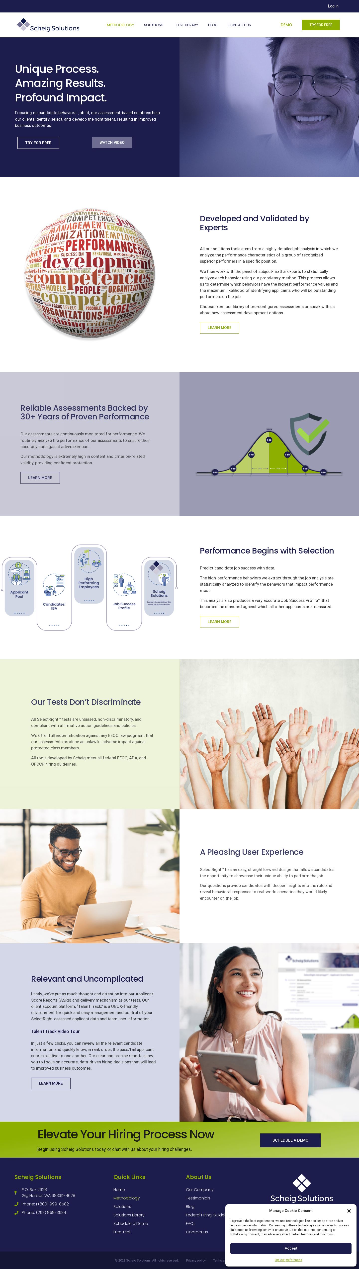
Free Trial (121, 1232)
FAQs (190, 1223)
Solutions (155, 24)
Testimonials (198, 1198)
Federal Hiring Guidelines (209, 1215)
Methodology (120, 24)
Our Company (200, 1189)
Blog (213, 24)
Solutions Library (129, 1215)
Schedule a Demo (130, 1223)
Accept (291, 1248)
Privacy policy (196, 1260)
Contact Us (239, 24)
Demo (286, 25)
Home (119, 1189)
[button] (349, 1210)
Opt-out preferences (288, 1260)
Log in (333, 6)
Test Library (187, 24)
